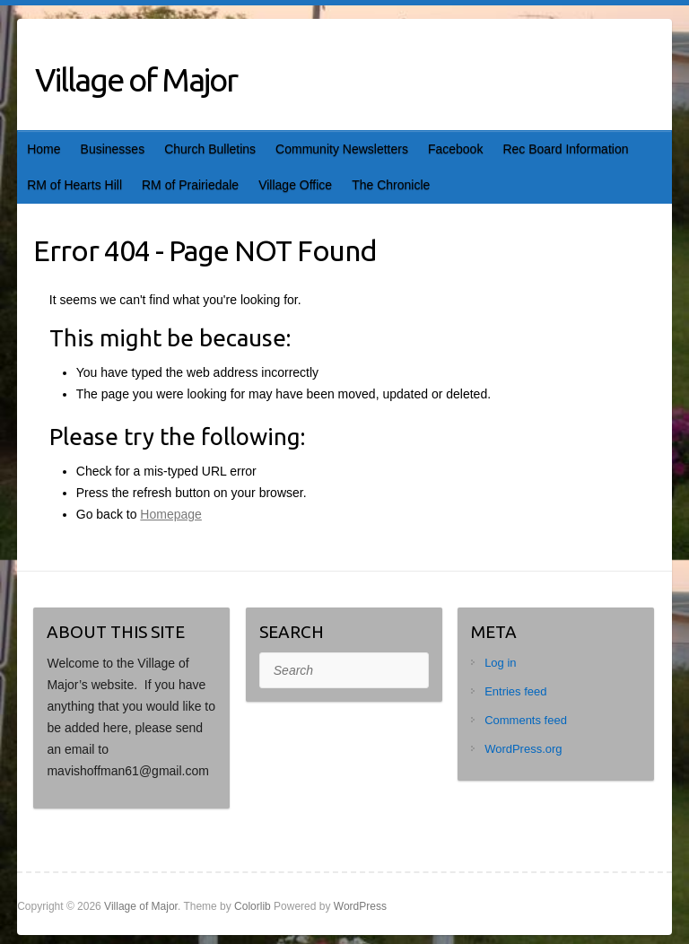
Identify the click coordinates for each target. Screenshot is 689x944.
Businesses (113, 149)
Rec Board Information (565, 149)
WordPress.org (523, 749)
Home (43, 149)
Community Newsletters (341, 149)
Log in (500, 662)
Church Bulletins (210, 149)
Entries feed (515, 691)
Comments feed (525, 720)
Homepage (171, 514)
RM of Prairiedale (190, 185)
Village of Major (136, 79)
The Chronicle (391, 185)
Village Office (295, 185)
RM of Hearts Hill (74, 185)
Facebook (455, 149)
